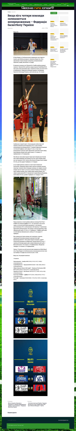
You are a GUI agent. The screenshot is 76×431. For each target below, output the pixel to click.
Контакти (66, 3)
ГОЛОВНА (11, 4)
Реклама (62, 3)
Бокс (30, 4)
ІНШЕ (52, 6)
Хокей (45, 4)
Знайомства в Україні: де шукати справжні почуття (63, 24)
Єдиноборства (38, 4)
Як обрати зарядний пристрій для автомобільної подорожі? (64, 50)
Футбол (17, 4)
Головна (9, 11)
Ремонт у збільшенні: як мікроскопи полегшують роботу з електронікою (54, 37)
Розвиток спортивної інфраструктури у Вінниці (53, 25)
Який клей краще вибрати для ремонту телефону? (54, 50)
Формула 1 (52, 4)
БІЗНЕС (52, 21)
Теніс (65, 4)
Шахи (22, 6)
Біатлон (59, 4)
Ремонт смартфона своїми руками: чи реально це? (64, 36)
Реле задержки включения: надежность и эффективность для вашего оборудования (54, 64)
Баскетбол (24, 4)
